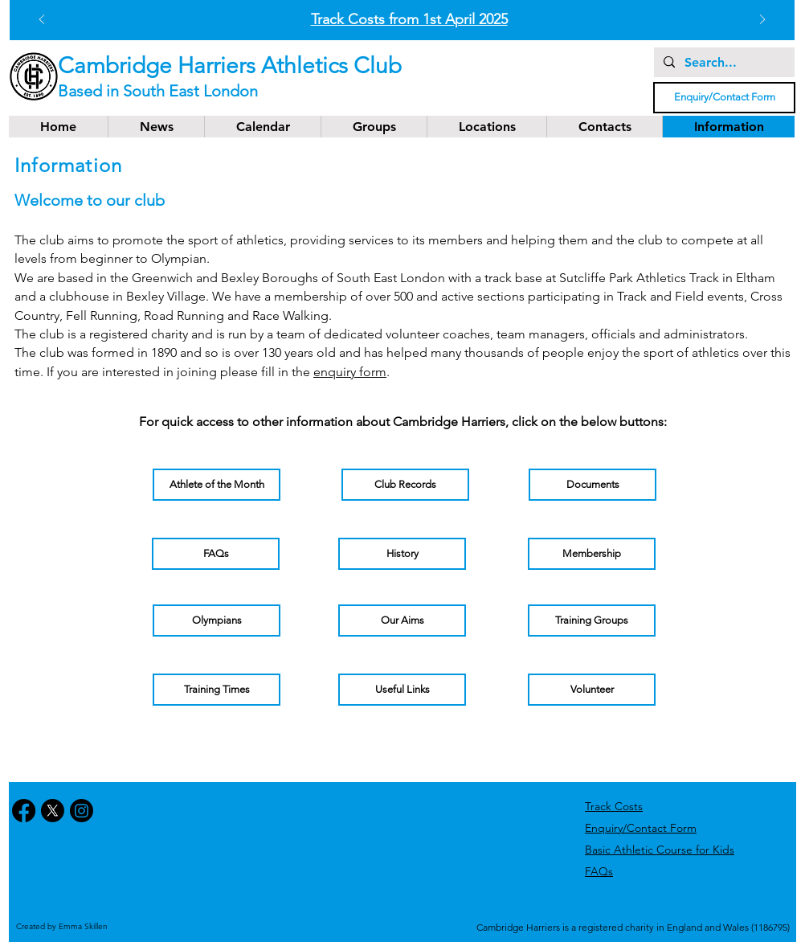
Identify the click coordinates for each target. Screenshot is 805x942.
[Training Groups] (592, 620)
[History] (402, 554)
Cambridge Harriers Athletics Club (230, 65)
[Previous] (42, 20)
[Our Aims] (402, 620)
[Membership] (592, 554)
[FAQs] (216, 554)
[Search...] (722, 62)
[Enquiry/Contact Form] (724, 97)
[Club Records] (405, 485)
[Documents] (592, 485)
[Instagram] (81, 810)
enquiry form (349, 371)
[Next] (762, 20)
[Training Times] (216, 690)
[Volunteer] (592, 690)
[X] (52, 810)
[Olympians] (216, 620)
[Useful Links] (402, 690)
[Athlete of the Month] (216, 485)
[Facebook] (23, 810)
